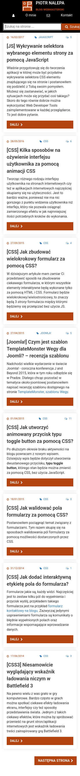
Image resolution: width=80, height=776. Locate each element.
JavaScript (44, 37)
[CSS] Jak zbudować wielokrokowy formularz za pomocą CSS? (36, 259)
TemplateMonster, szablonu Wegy (43, 392)
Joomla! (44, 333)
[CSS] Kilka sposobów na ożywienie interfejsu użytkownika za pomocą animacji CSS (33, 160)
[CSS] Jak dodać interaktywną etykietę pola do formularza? (39, 580)
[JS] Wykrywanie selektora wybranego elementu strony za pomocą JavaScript (40, 53)
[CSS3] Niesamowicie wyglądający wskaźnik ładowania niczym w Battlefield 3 (31, 675)
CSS (44, 141)
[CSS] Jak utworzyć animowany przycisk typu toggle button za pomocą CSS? (40, 434)
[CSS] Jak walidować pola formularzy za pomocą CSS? (37, 511)
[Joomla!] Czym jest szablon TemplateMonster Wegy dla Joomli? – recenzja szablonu (38, 349)
